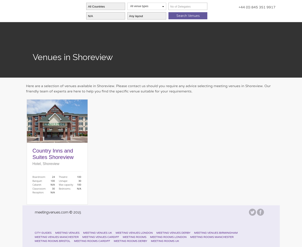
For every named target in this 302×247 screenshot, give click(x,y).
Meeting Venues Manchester (57, 237)
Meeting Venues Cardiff (100, 237)
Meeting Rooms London (168, 237)
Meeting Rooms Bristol (52, 241)
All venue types (147, 6)
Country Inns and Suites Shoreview (53, 154)
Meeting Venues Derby (173, 232)
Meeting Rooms (134, 237)
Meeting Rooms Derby (130, 241)
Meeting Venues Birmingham (216, 232)
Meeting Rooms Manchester (212, 237)
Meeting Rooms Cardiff (92, 241)
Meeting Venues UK (97, 232)
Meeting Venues (67, 232)
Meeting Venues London (134, 232)
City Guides (43, 232)
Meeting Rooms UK (165, 241)
